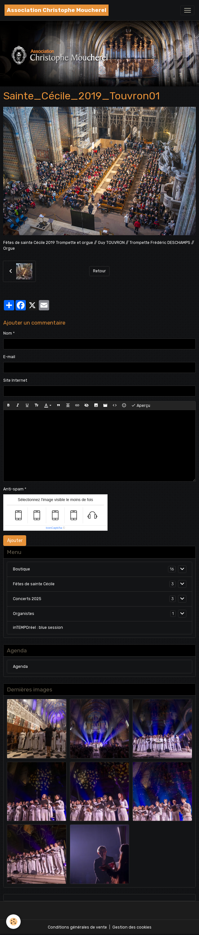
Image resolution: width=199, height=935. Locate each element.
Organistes (23, 613)
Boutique (21, 569)
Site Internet (15, 380)
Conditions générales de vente (77, 927)
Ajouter (15, 540)
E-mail (9, 357)
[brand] (57, 10)
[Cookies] (13, 921)
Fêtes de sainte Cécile (34, 584)
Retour (99, 271)
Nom (7, 333)
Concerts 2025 (27, 599)
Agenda (20, 666)
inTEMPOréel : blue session (38, 627)
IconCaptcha (54, 527)
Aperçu (140, 405)
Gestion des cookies (132, 927)
